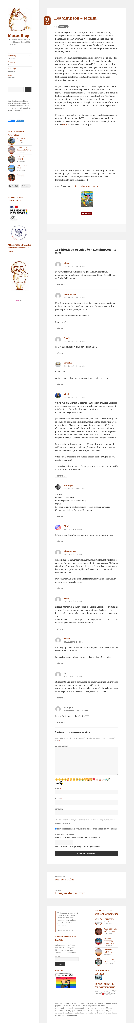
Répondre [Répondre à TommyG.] (61, 516)
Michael (20, 175)
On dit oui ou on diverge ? (110, 960)
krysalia (68, 363)
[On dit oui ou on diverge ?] (98, 962)
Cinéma (62, 27)
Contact (11, 251)
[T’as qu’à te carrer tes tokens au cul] (98, 941)
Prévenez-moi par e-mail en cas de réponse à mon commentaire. (86, 829)
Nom (58, 788)
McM (66, 526)
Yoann (67, 638)
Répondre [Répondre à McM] (61, 541)
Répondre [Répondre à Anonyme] (61, 723)
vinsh (66, 394)
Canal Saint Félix (22, 167)
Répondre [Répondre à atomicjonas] (61, 588)
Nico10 (67, 338)
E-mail (58, 799)
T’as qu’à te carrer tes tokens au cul (110, 941)
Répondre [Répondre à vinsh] (61, 476)
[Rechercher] (28, 89)
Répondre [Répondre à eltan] (61, 285)
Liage (20, 76)
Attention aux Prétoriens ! (110, 930)
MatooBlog (18, 35)
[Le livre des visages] (98, 921)
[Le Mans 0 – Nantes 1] (98, 952)
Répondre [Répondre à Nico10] (61, 353)
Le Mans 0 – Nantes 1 (109, 950)
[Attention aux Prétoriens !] (98, 931)
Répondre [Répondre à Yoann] (61, 663)
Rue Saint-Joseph (21, 158)
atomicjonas (70, 551)
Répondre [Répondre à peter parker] (61, 328)
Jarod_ (89, 186)
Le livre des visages (109, 920)
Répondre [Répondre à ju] (61, 698)
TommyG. (68, 485)
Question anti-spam (64, 834)
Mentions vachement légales (19, 248)
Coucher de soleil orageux (24, 148)
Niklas (82, 186)
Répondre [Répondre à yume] (61, 629)
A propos (20, 63)
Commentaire (62, 746)
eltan (66, 263)
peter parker (70, 294)
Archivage (20, 69)
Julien (75, 186)
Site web (59, 809)
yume (66, 598)
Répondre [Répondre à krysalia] (61, 384)
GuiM (64, 124)
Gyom (95, 186)
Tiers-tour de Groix (23, 139)
